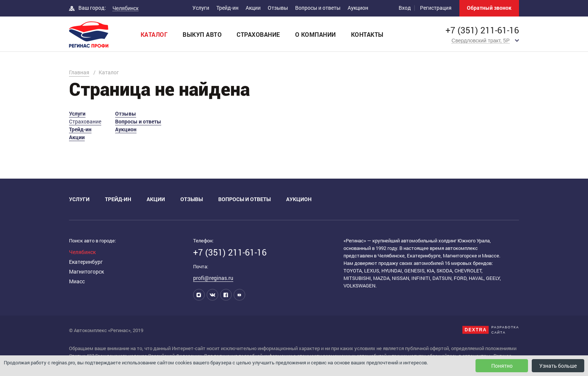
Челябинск (82, 252)
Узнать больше (558, 365)
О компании (315, 34)
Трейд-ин (227, 7)
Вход (405, 7)
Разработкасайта (505, 329)
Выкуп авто (202, 34)
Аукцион (358, 7)
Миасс (77, 281)
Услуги (200, 7)
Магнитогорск (86, 271)
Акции (253, 7)
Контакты (367, 34)
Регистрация (436, 7)
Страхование (258, 34)
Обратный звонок (489, 7)
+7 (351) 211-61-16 (482, 30)
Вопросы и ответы (317, 7)
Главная (79, 72)
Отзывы (278, 7)
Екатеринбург (86, 261)
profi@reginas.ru (213, 277)
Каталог (154, 34)
